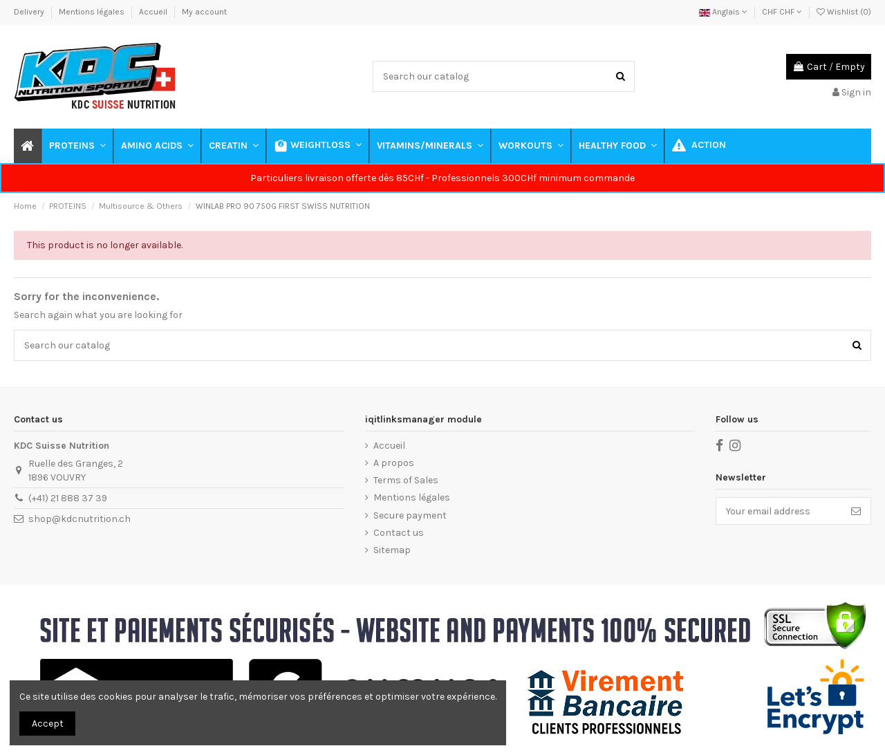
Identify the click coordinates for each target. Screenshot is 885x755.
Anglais (723, 12)
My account (204, 12)
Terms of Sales (405, 480)
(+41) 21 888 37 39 (67, 498)
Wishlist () (844, 12)
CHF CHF (782, 12)
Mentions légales (93, 12)
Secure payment (410, 515)
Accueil (154, 12)
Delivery (30, 12)
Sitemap (392, 550)
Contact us (398, 533)
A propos (393, 463)
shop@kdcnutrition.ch (79, 519)
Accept (48, 723)
